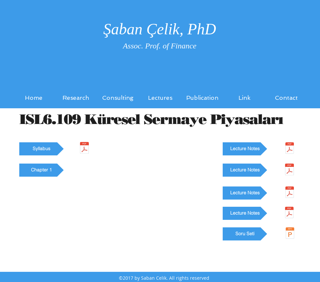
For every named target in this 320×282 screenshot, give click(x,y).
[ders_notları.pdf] (289, 213)
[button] (41, 148)
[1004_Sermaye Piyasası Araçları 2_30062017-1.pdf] (289, 148)
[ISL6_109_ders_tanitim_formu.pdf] (84, 148)
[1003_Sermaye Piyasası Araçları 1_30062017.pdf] (289, 170)
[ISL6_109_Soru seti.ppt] (290, 233)
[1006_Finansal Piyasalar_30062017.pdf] (289, 193)
